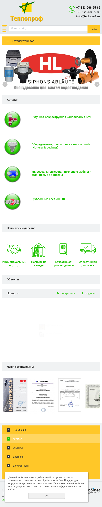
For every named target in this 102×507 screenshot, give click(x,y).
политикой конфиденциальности (62, 486)
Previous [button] (5, 84)
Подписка (90, 293)
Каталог (17, 438)
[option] (51, 69)
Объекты (18, 447)
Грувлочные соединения (49, 199)
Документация (21, 465)
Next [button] (97, 84)
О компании (19, 429)
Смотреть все (68, 293)
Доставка (18, 456)
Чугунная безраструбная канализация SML (62, 117)
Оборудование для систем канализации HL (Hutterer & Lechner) (62, 145)
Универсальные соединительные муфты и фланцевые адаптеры (61, 173)
